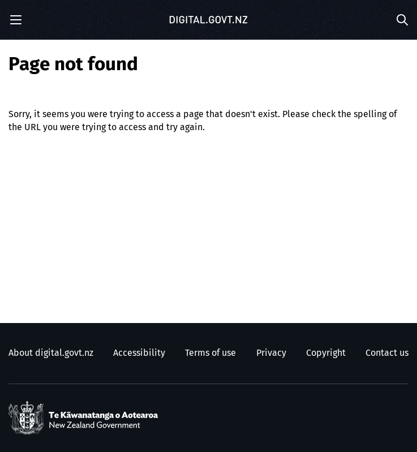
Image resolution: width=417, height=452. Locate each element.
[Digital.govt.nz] (208, 20)
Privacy (271, 353)
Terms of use (210, 353)
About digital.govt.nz (50, 353)
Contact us (387, 353)
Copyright (326, 353)
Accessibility (139, 353)
